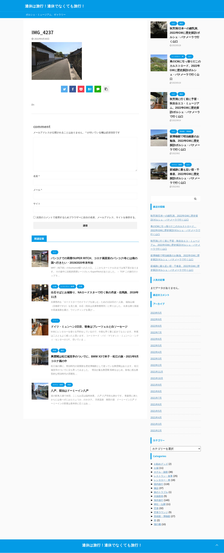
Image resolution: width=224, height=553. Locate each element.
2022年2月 (156, 365)
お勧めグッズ (161, 464)
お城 (156, 468)
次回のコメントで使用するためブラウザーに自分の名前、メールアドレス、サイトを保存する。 (86, 217)
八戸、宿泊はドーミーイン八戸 (69, 390)
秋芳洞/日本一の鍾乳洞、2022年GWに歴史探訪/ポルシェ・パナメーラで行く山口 (174, 217)
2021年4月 (156, 417)
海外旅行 (158, 500)
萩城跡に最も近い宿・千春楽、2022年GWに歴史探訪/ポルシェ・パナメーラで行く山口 (175, 268)
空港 (156, 508)
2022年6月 (156, 339)
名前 (36, 176)
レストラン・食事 (163, 476)
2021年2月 (156, 430)
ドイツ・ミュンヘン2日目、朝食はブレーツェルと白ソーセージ (89, 326)
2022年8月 (156, 326)
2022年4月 (156, 352)
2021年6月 (156, 404)
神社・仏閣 (160, 504)
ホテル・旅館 (161, 472)
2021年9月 (156, 384)
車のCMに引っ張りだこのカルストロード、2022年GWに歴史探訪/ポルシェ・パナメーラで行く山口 (185, 70)
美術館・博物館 (162, 516)
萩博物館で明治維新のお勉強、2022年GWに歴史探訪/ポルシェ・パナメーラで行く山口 (175, 257)
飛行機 (157, 524)
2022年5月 (156, 345)
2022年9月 (156, 319)
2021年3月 (156, 424)
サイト (36, 203)
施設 (156, 488)
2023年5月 (156, 312)
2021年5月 (156, 411)
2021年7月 (156, 398)
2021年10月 (157, 378)
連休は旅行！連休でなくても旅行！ (55, 6)
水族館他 (158, 496)
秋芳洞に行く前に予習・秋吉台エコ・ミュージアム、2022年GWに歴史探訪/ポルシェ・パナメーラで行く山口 (185, 108)
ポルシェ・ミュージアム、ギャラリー (46, 14)
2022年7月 (156, 332)
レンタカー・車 (162, 480)
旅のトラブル (161, 492)
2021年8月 (156, 391)
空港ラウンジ (161, 512)
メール (37, 190)
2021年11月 (157, 371)
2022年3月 (156, 358)
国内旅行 (158, 484)
